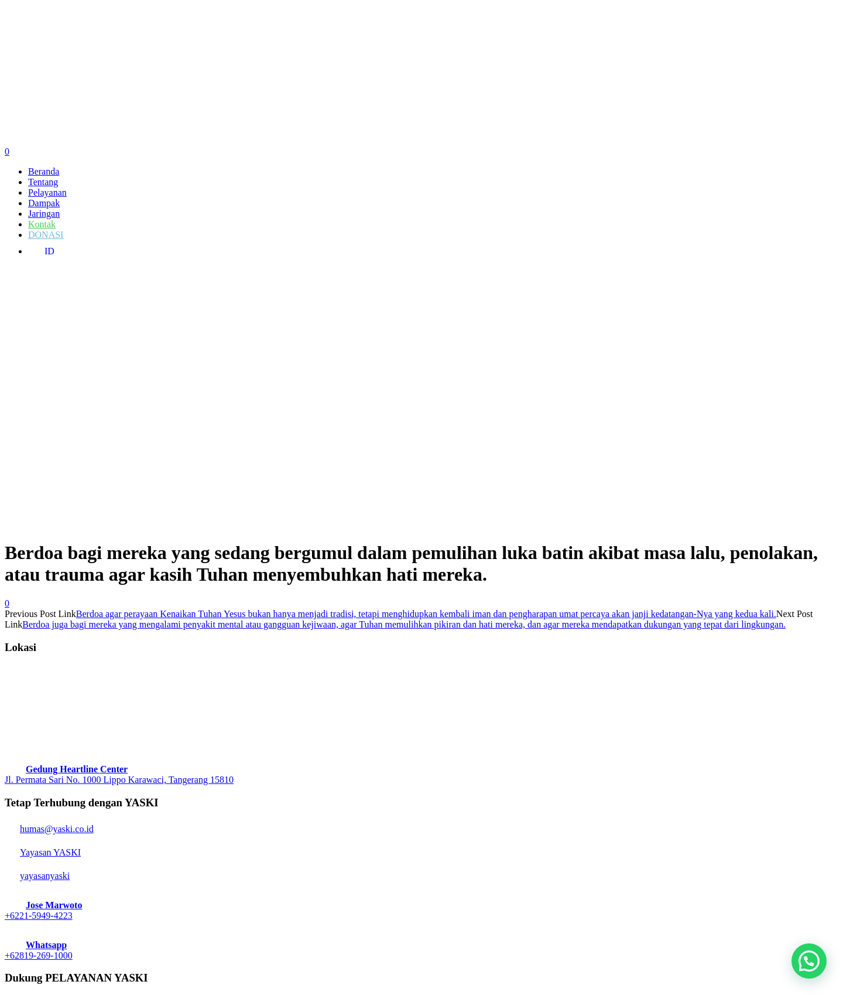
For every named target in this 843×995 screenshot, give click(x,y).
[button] (809, 961)
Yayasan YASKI (43, 852)
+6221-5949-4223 (39, 916)
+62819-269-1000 (39, 955)
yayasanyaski (37, 876)
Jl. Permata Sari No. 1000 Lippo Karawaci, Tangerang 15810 (119, 780)
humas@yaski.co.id (49, 829)
